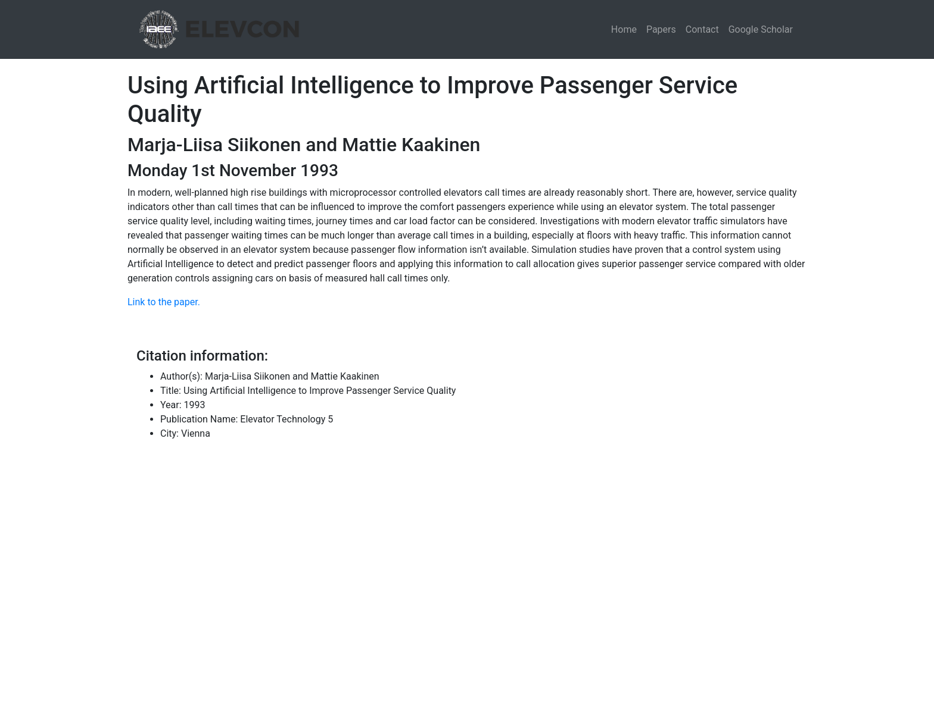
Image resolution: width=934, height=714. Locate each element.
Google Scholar (760, 29)
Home (624, 29)
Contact (702, 29)
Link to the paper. (163, 302)
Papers (661, 29)
